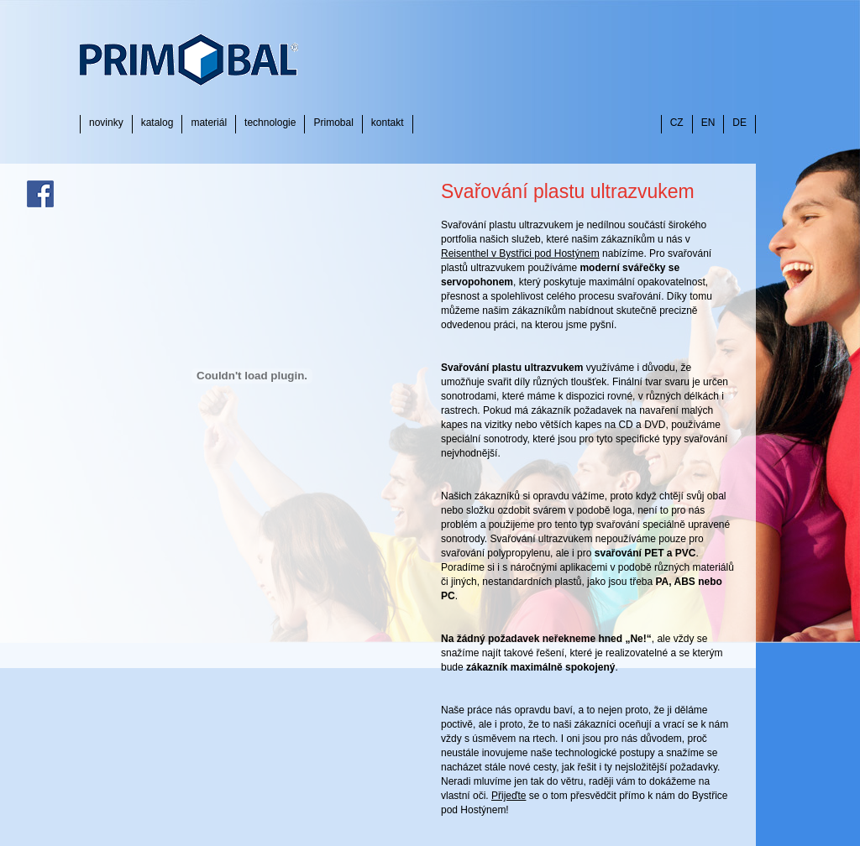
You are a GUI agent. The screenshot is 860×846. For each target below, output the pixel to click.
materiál (209, 122)
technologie (270, 122)
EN (708, 122)
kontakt (387, 122)
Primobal (333, 122)
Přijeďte (508, 796)
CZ (677, 122)
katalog (157, 122)
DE (739, 122)
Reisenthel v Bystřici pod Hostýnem (520, 253)
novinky (106, 122)
